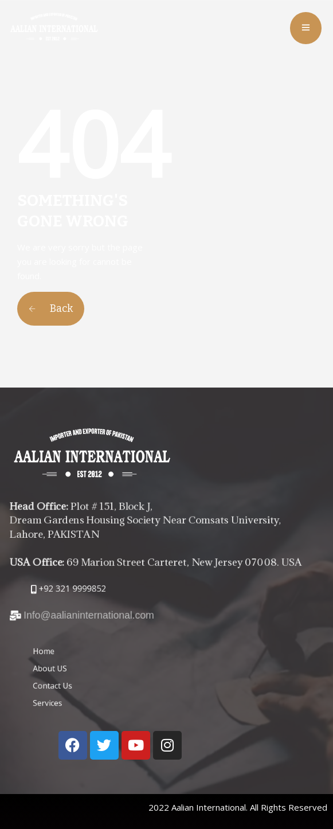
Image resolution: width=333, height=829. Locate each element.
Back (51, 308)
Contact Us (97, 682)
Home (92, 661)
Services (94, 693)
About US (95, 671)
